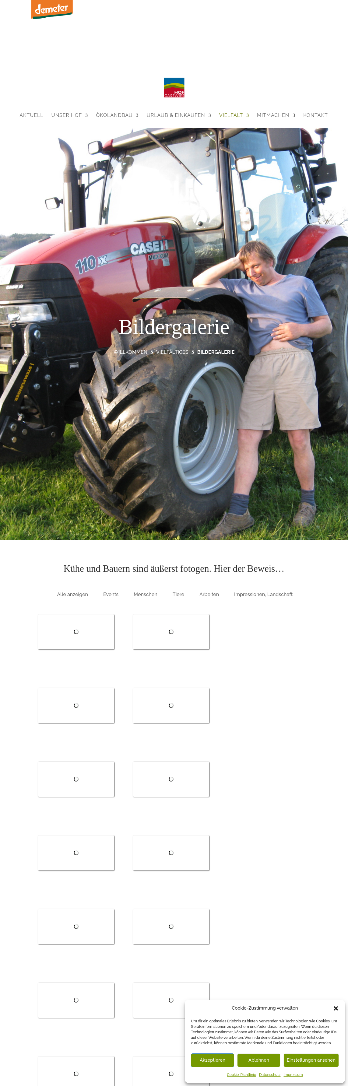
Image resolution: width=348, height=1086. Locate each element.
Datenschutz (269, 1075)
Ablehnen (258, 1060)
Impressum (293, 1075)
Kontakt (315, 115)
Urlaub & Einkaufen (176, 115)
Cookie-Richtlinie (241, 1075)
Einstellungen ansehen (311, 1060)
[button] (336, 1008)
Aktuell (31, 115)
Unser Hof (66, 115)
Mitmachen (273, 115)
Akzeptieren (212, 1060)
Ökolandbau (114, 115)
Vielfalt (231, 115)
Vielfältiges (172, 352)
